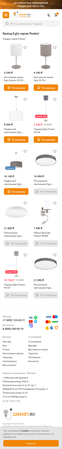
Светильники (10, 361)
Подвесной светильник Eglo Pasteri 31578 (12, 182)
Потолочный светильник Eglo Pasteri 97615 (12, 234)
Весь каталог (9, 364)
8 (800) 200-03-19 (13, 328)
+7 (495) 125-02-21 (14, 320)
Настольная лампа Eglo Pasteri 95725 (13, 79)
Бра (5, 345)
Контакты (33, 361)
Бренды (32, 345)
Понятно (31, 443)
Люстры (7, 341)
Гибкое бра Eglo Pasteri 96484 (42, 234)
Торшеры (8, 357)
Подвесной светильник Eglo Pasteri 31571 (12, 130)
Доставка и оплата (38, 349)
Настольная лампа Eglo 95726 (43, 79)
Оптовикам (34, 357)
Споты (6, 349)
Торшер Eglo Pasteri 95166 (44, 130)
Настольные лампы (13, 353)
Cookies (25, 430)
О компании (34, 341)
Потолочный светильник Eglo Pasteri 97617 (42, 286)
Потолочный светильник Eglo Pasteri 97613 (42, 182)
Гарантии (33, 353)
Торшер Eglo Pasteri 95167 (14, 286)
